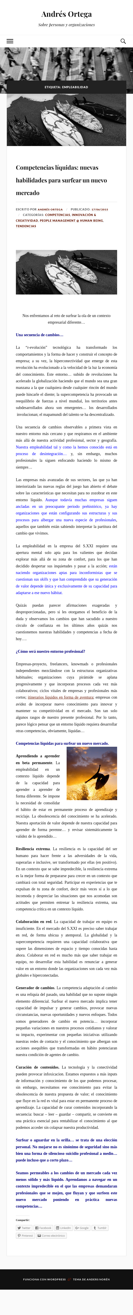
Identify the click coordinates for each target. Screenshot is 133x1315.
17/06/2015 (102, 234)
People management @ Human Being (71, 246)
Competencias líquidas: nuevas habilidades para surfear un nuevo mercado (54, 191)
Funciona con (35, 1304)
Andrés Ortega (66, 13)
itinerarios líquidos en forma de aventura (60, 722)
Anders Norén (98, 1304)
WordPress (56, 1304)
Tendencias (26, 251)
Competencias (57, 240)
